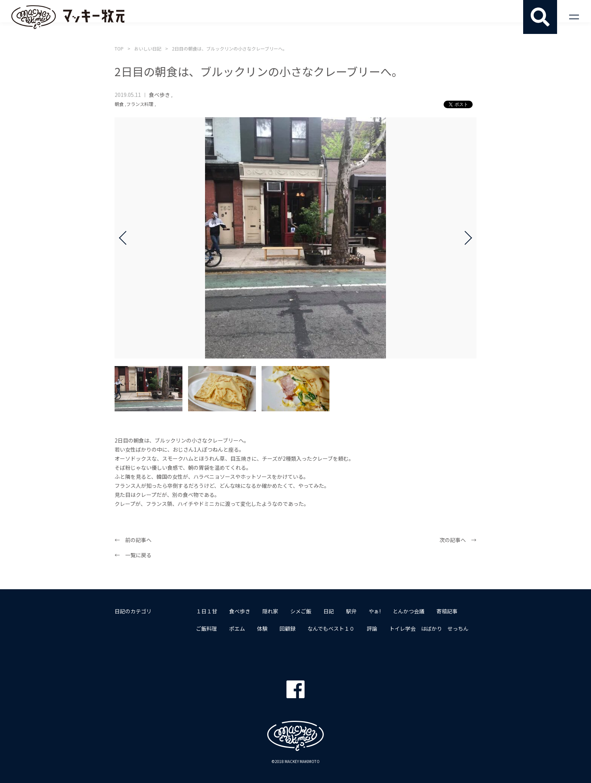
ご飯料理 (206, 628)
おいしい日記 (147, 48)
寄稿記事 (447, 611)
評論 (372, 628)
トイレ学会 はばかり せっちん (429, 628)
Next (465, 237)
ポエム (237, 628)
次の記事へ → (457, 540)
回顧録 (288, 628)
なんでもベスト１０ (331, 628)
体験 (262, 628)
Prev (125, 237)
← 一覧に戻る (133, 555)
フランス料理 (139, 104)
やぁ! (375, 611)
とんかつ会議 (408, 611)
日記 (328, 611)
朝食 (119, 104)
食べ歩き (159, 94)
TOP (119, 48)
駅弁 (351, 611)
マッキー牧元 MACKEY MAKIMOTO (67, 17)
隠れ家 (270, 611)
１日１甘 (206, 611)
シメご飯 (300, 611)
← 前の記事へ (133, 540)
